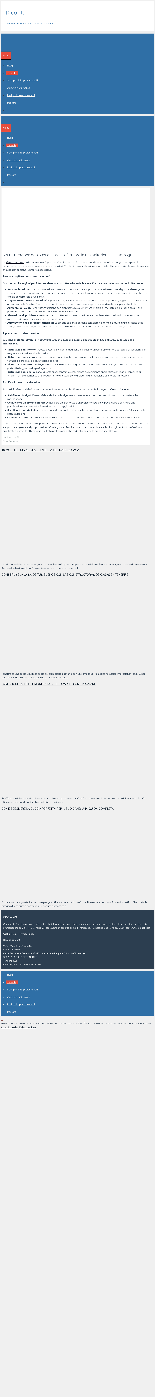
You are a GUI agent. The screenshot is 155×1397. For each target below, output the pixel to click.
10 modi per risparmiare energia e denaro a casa (40, 450)
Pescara (11, 103)
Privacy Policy (26, 933)
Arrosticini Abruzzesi (18, 88)
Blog (10, 65)
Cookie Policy (10, 933)
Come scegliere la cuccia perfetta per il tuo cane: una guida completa (58, 809)
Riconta (16, 12)
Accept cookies (9, 1027)
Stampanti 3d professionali (22, 80)
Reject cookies (27, 1027)
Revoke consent (11, 940)
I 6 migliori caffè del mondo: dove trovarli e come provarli (49, 684)
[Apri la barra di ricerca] (2, 48)
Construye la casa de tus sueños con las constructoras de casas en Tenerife (65, 575)
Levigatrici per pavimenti (21, 95)
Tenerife (11, 73)
